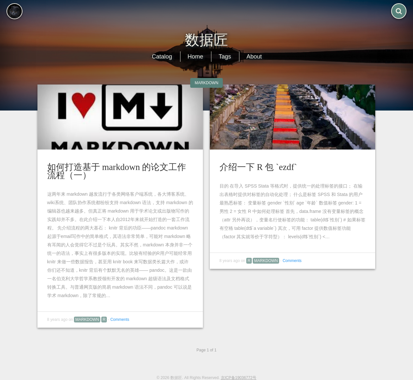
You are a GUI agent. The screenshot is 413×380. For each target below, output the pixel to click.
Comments (119, 319)
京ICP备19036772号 (238, 377)
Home (195, 56)
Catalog (162, 56)
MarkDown (207, 83)
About (254, 56)
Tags (225, 56)
